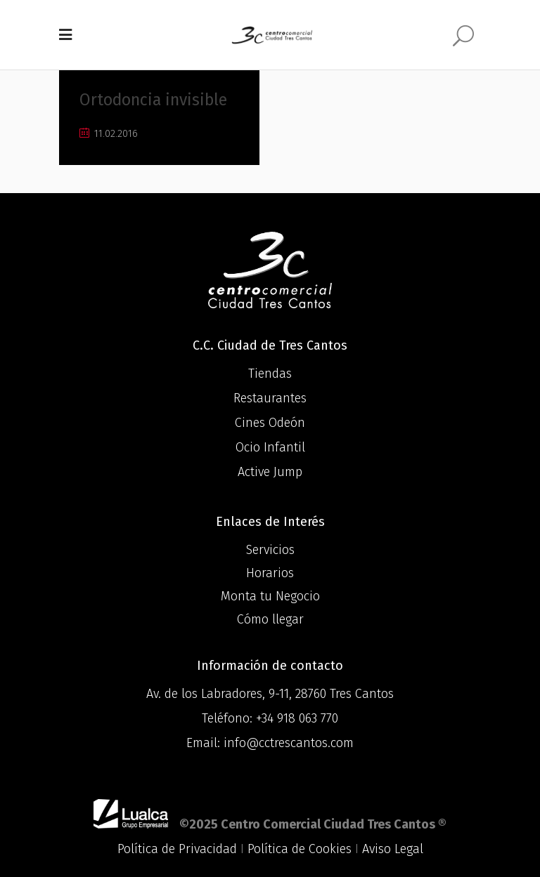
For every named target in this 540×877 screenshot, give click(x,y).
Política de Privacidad (177, 849)
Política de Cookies (300, 849)
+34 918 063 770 (297, 718)
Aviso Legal (392, 849)
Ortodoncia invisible (153, 100)
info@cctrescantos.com (289, 743)
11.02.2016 (108, 134)
